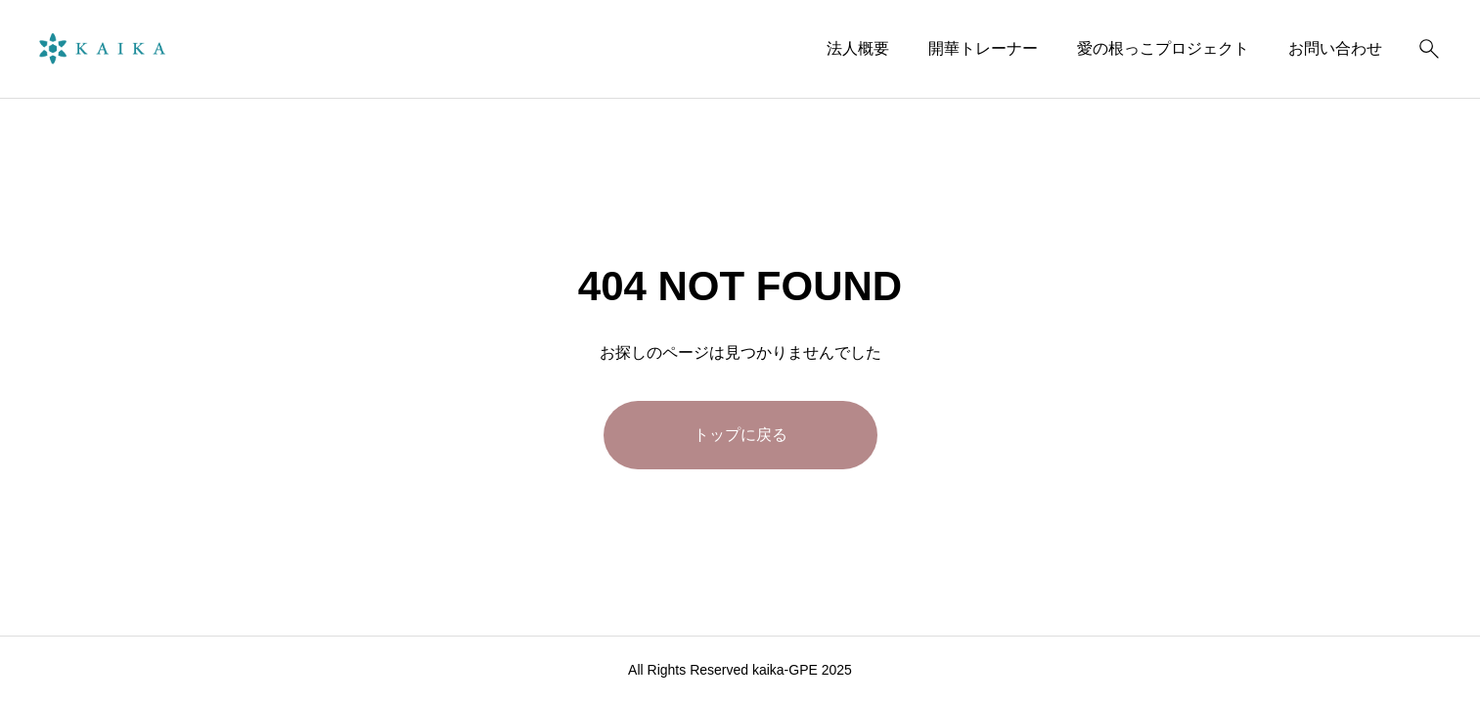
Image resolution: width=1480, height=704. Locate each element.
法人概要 (858, 48)
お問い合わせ (1335, 48)
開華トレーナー (983, 48)
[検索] (1429, 49)
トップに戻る (740, 434)
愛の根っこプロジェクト (1163, 48)
